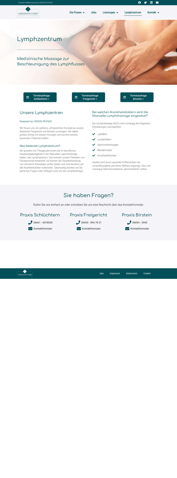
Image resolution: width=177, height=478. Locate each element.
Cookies (147, 273)
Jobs (93, 12)
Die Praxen (77, 12)
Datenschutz (131, 273)
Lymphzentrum (133, 12)
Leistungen (110, 12)
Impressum (115, 273)
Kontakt (153, 12)
